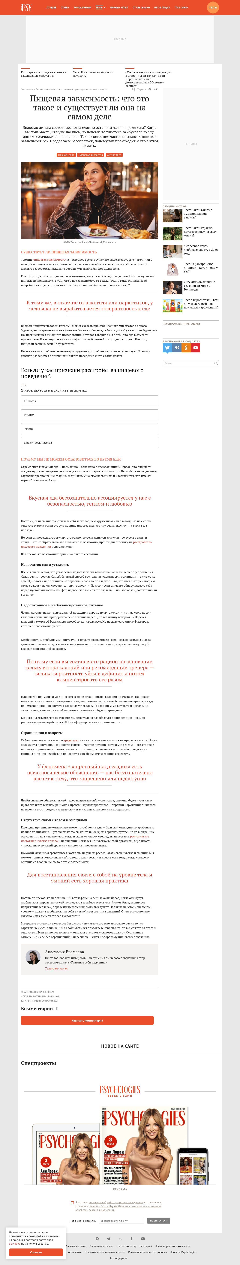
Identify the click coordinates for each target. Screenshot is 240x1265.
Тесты (213, 7)
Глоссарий (181, 7)
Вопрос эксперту (126, 1246)
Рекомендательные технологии (147, 1252)
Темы (99, 7)
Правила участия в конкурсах (172, 1246)
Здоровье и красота (91, 155)
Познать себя (66, 155)
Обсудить (139, 89)
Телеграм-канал (56, 968)
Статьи (65, 7)
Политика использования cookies (105, 1252)
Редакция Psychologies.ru (41, 991)
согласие (14, 1243)
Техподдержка (118, 1258)
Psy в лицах (162, 7)
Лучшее (51, 7)
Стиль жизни (141, 7)
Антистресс (114, 155)
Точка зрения (82, 7)
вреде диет (71, 740)
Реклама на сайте (75, 1246)
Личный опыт (119, 7)
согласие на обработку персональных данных (116, 1202)
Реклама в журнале (101, 1246)
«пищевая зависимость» (50, 259)
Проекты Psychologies (183, 1252)
